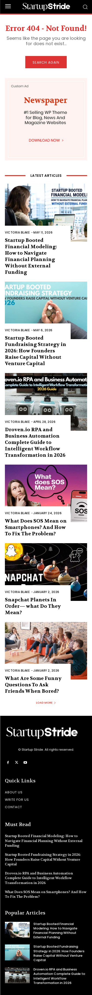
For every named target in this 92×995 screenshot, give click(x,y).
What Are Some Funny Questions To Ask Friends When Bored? (33, 684)
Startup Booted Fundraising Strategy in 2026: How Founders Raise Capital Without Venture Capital (35, 351)
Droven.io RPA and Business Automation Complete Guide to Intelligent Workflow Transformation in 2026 (35, 442)
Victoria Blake (17, 232)
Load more (46, 703)
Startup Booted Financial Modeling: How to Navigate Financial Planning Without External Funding (43, 841)
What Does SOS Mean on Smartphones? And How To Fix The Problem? (36, 527)
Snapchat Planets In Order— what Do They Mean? (33, 606)
